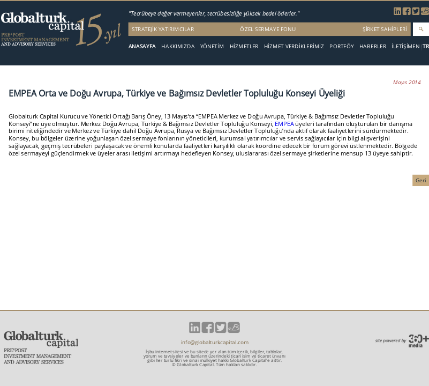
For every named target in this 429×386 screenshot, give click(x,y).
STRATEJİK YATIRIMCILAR (163, 29)
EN (415, 46)
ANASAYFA (142, 45)
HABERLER (372, 45)
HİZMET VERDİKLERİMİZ (294, 45)
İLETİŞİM (402, 45)
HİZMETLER (244, 45)
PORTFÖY (341, 45)
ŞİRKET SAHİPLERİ (385, 29)
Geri (421, 180)
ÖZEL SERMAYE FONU (268, 29)
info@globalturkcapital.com (215, 342)
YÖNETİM (212, 45)
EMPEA (285, 124)
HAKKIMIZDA (177, 45)
